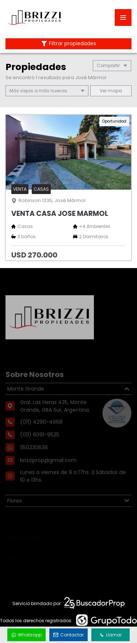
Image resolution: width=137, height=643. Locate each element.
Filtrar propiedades (68, 43)
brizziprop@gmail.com (48, 470)
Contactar (68, 635)
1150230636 (34, 458)
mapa (111, 91)
